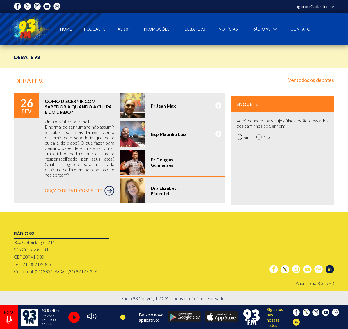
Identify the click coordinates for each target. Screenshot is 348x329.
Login (298, 6)
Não (264, 137)
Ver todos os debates (311, 80)
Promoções (157, 29)
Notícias (228, 29)
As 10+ (124, 29)
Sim (244, 137)
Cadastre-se (322, 6)
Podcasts (95, 29)
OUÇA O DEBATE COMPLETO (79, 191)
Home (66, 29)
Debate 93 (195, 29)
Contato (300, 29)
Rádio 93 (261, 29)
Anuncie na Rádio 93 (315, 283)
